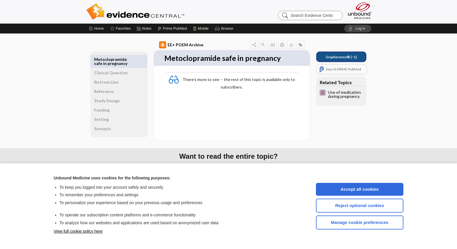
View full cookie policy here (78, 231)
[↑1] (334, 57)
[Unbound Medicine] (360, 10)
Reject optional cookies (359, 205)
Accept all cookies (360, 189)
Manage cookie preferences (360, 222)
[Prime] (172, 28)
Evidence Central (158, 11)
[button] (225, 28)
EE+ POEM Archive (174, 44)
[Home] (96, 28)
